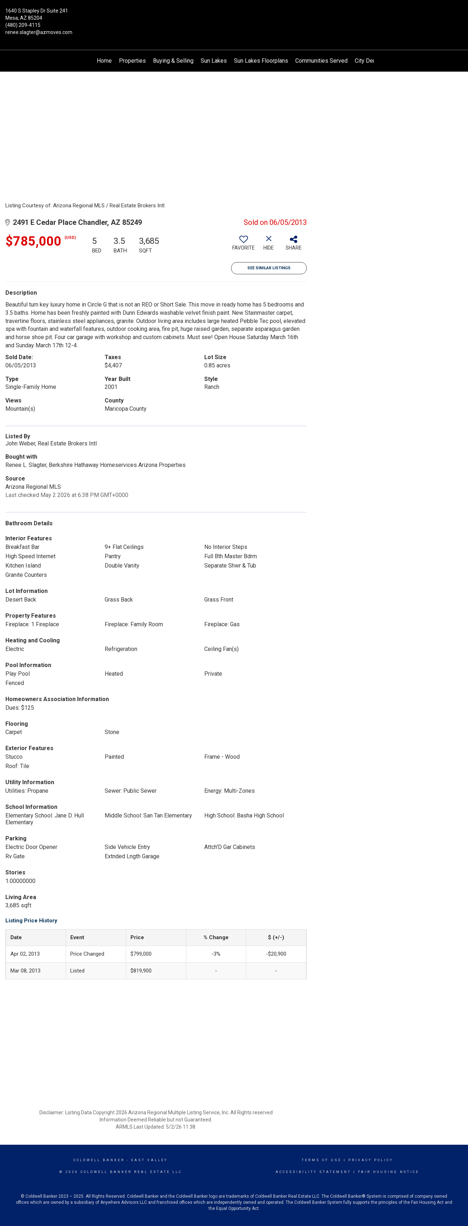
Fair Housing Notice (388, 1172)
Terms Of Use (322, 1160)
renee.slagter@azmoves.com (38, 32)
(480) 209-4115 (22, 25)
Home (104, 60)
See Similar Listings (269, 268)
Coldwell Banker (99, 1160)
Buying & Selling (173, 60)
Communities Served (321, 60)
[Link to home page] (233, 16)
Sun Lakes (214, 60)
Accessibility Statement (313, 1172)
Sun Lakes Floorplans (261, 60)
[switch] (243, 245)
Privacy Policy (370, 1160)
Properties (132, 60)
